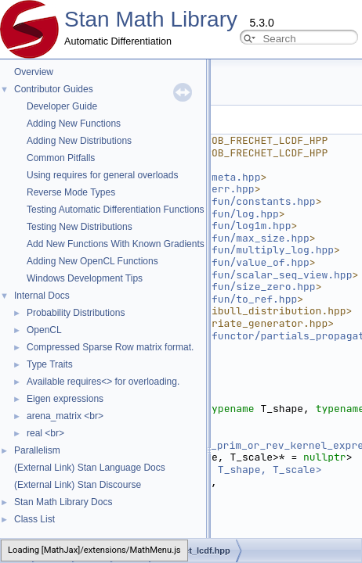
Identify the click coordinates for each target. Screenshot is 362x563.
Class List (34, 519)
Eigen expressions (65, 398)
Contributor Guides (53, 89)
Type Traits (50, 364)
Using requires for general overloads (102, 175)
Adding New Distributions (79, 140)
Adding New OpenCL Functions (92, 261)
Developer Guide (62, 106)
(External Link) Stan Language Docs (89, 467)
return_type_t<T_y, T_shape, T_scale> (212, 469)
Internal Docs (42, 295)
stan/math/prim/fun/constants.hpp (218, 201)
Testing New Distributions (79, 226)
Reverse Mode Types (71, 192)
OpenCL (44, 330)
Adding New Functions (74, 123)
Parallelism (37, 450)
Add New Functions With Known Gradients (116, 243)
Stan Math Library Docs (63, 502)
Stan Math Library (150, 19)
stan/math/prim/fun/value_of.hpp (215, 262)
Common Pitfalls (61, 157)
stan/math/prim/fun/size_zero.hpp (218, 286)
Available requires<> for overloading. (103, 381)
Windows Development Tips (85, 278)
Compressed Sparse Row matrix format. (110, 347)
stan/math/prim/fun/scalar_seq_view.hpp (236, 275)
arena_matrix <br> (65, 416)
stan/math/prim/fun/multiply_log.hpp (227, 249)
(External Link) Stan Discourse (77, 484)
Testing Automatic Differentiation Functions (116, 209)
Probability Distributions (76, 312)
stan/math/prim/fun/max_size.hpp (215, 238)
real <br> (45, 433)
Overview (33, 71)
